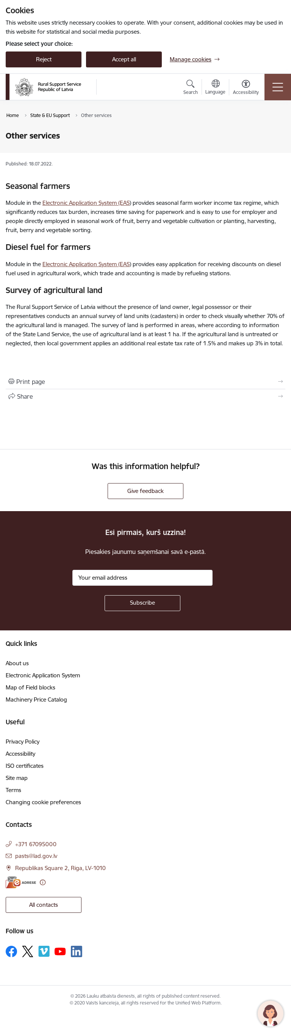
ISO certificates (25, 765)
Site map (17, 777)
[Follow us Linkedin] (76, 951)
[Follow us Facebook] (11, 951)
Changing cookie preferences (43, 802)
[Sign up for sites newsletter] (142, 603)
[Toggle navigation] (277, 87)
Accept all (124, 59)
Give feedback (145, 490)
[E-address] (21, 882)
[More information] (42, 882)
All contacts (43, 904)
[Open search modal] (191, 88)
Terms (13, 790)
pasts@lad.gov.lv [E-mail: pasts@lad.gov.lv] (36, 855)
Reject (44, 59)
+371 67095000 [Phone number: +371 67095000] (35, 844)
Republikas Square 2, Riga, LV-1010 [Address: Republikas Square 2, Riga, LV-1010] (60, 868)
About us (17, 663)
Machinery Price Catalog (36, 699)
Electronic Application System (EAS (86, 202)
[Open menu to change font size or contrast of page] (246, 88)
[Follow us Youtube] (60, 951)
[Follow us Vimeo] (44, 951)
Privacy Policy (22, 741)
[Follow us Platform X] (27, 951)
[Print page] (145, 381)
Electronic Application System (43, 675)
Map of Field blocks (30, 687)
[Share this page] (145, 396)
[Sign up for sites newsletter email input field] (142, 578)
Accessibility (20, 753)
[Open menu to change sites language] (215, 88)
